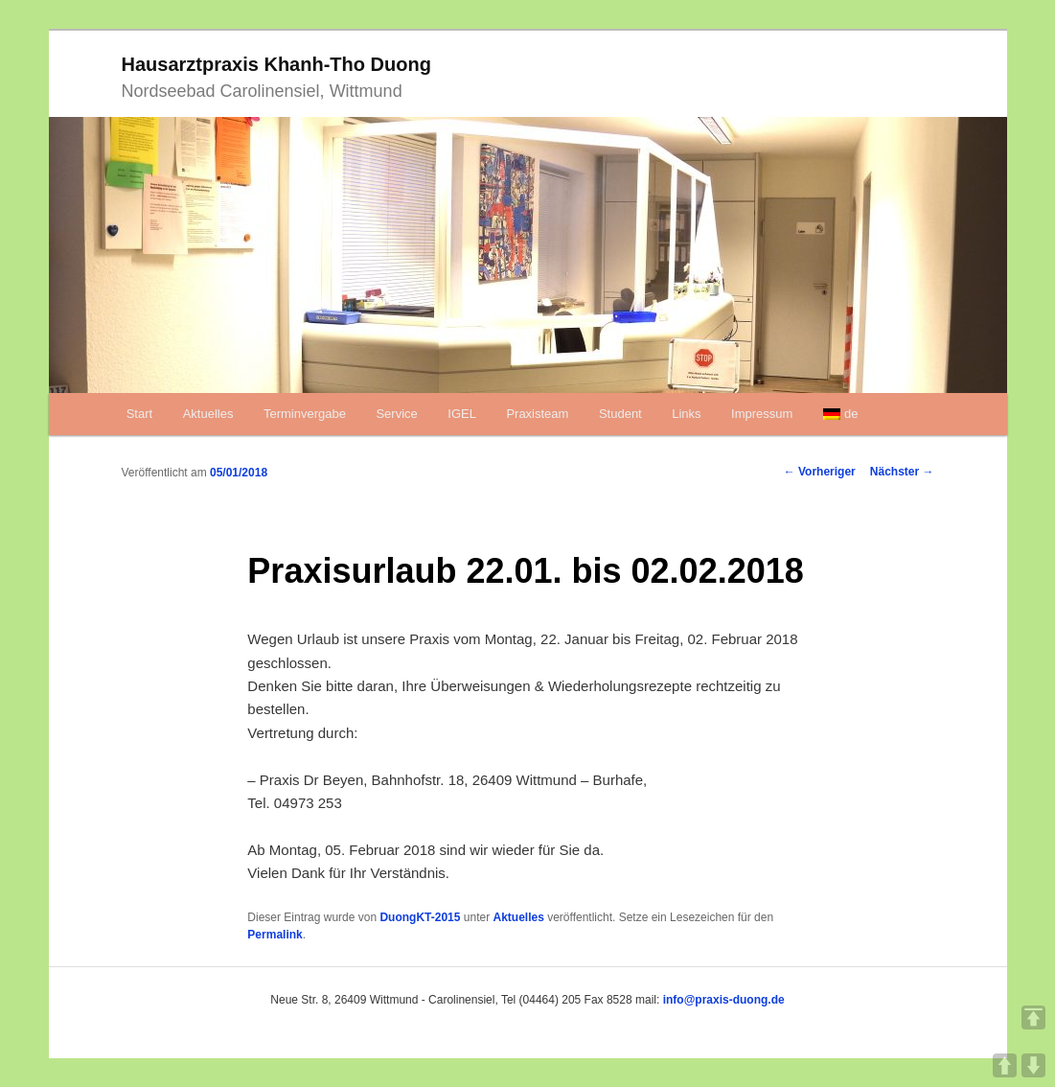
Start (139, 413)
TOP (1033, 1017)
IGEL (461, 413)
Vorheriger (820, 471)
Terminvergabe (305, 413)
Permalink (274, 934)
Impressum (761, 413)
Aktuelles (208, 413)
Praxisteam (537, 413)
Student (620, 413)
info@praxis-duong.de (724, 999)
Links (686, 413)
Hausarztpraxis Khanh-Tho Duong (276, 64)
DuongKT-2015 (419, 917)
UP (1005, 1065)
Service (396, 413)
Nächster (902, 471)
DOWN (1033, 1065)
